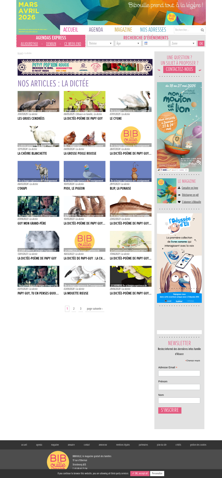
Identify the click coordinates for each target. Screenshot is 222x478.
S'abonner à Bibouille (191, 202)
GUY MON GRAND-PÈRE (32, 223)
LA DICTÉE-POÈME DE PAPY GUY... (84, 223)
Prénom (162, 381)
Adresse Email (167, 368)
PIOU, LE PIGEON (74, 188)
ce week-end (72, 44)
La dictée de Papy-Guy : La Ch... (84, 258)
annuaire (71, 447)
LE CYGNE (116, 118)
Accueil (20, 53)
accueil (24, 447)
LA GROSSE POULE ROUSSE (80, 153)
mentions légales (123, 447)
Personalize (157, 473)
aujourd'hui (29, 44)
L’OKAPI (22, 188)
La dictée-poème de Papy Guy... (130, 153)
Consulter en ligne (190, 188)
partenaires (143, 447)
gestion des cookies (198, 447)
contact (87, 447)
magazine (55, 447)
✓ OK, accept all (140, 473)
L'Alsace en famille (84, 114)
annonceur (103, 447)
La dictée (33, 114)
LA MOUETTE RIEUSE (76, 293)
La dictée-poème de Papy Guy (83, 118)
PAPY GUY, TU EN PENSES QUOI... (38, 293)
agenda (39, 447)
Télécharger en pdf (190, 195)
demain (51, 44)
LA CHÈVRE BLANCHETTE (32, 153)
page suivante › (95, 309)
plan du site (161, 447)
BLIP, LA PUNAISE (120, 188)
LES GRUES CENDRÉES (31, 118)
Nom (161, 394)
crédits (178, 447)
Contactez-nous (179, 69)
